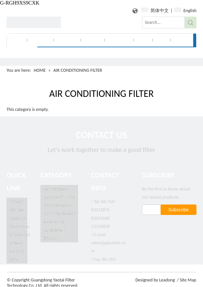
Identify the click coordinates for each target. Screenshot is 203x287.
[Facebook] (146, 224)
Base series (54, 221)
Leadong (167, 280)
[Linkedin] (166, 224)
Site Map (188, 280)
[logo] (34, 22)
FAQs (14, 259)
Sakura (16, 243)
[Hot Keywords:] (190, 22)
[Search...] (163, 22)
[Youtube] (185, 224)
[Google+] (156, 224)
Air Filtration (55, 189)
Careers (17, 251)
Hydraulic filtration (61, 213)
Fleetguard (20, 234)
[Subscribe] (178, 209)
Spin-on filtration (59, 197)
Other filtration (57, 205)
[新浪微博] (176, 224)
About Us (18, 218)
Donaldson (20, 226)
